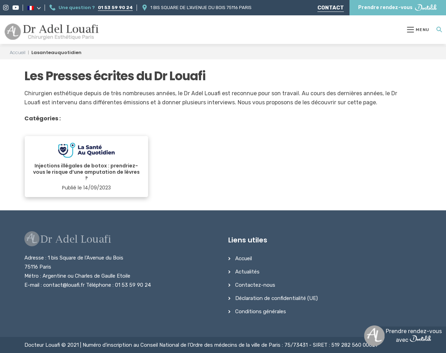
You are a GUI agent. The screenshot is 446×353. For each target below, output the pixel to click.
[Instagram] (5, 8)
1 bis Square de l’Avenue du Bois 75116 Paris (201, 7)
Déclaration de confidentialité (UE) (276, 298)
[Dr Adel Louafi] (52, 32)
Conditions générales (260, 311)
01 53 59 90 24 (115, 7)
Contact (330, 8)
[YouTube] (16, 8)
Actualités (247, 272)
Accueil (17, 52)
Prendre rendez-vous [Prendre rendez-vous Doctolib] (397, 7)
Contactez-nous (255, 285)
